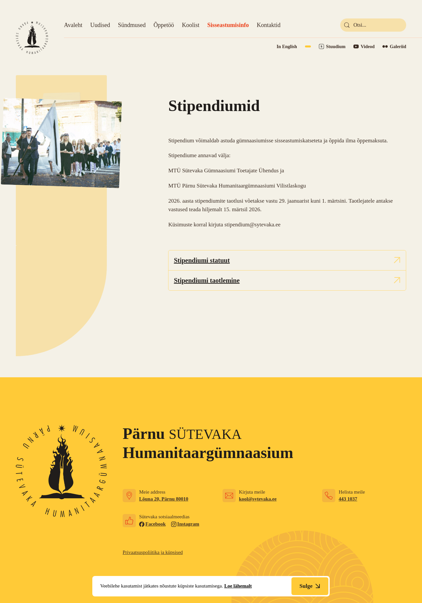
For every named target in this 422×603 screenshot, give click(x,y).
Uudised (100, 25)
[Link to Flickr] (394, 46)
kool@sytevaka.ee (258, 499)
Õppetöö (164, 25)
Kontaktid (269, 25)
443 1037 (348, 499)
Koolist (190, 25)
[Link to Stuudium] (332, 46)
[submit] (347, 25)
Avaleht (73, 25)
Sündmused (132, 25)
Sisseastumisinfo (228, 25)
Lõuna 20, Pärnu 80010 (163, 499)
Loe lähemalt (238, 586)
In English (287, 46)
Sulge (309, 586)
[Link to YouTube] (364, 46)
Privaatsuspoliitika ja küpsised (153, 552)
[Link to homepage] (32, 37)
